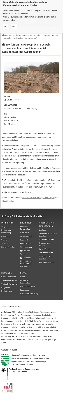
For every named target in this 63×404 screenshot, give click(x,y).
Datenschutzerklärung (28, 294)
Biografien (5, 288)
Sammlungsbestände (9, 280)
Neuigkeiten (26, 223)
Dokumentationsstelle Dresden (47, 235)
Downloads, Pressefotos (25, 282)
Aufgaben (5, 227)
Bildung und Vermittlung (6, 231)
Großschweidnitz (46, 253)
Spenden (4, 243)
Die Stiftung (7, 223)
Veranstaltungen (27, 236)
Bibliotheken (6, 291)
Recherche (6, 273)
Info (13, 24)
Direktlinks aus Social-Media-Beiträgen (26, 264)
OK (5, 24)
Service (23, 273)
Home (6, 35)
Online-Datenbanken (9, 284)
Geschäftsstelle (45, 249)
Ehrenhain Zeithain (46, 239)
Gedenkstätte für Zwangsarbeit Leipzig (38, 198)
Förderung (5, 236)
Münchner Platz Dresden (45, 258)
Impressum (24, 290)
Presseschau (25, 240)
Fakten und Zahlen (27, 286)
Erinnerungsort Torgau (45, 244)
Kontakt (23, 277)
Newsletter (24, 233)
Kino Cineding (8, 201)
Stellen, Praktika (8, 247)
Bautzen (42, 230)
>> (30, 193)
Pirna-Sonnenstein (46, 262)
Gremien (4, 240)
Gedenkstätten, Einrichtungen (46, 224)
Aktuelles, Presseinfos (25, 228)
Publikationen (26, 243)
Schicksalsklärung (8, 277)
